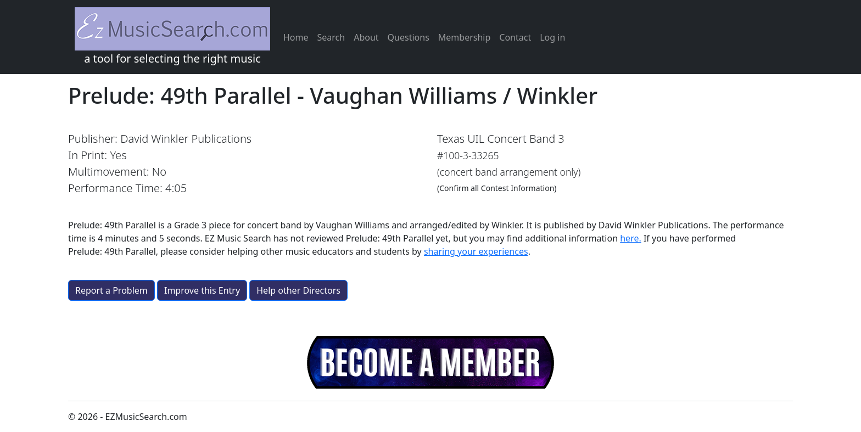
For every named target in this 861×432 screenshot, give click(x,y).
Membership (464, 37)
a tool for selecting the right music (172, 36)
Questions (408, 37)
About (366, 37)
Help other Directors (298, 290)
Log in (552, 37)
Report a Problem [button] (111, 290)
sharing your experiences (476, 251)
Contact (515, 37)
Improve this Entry (202, 290)
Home (296, 37)
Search (331, 37)
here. (630, 238)
